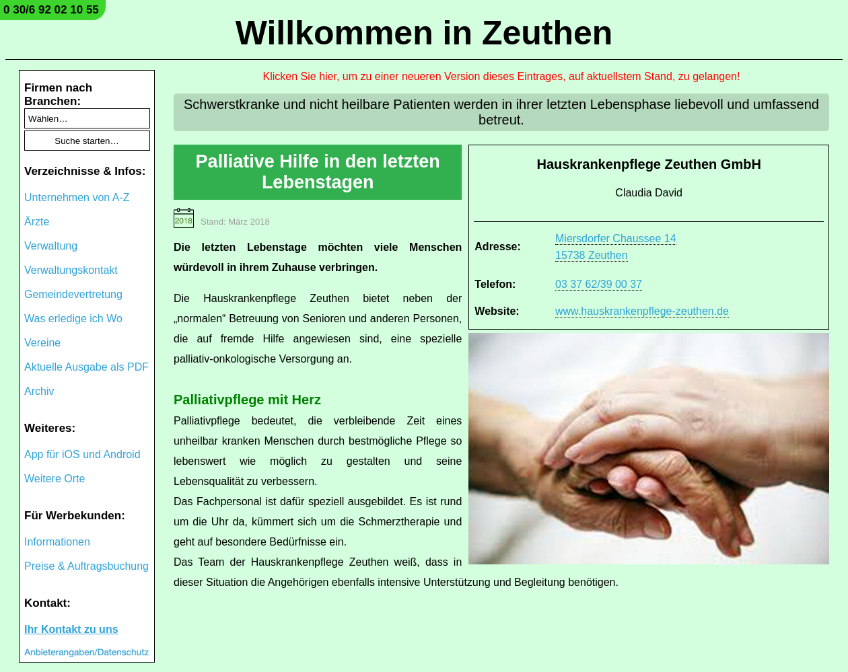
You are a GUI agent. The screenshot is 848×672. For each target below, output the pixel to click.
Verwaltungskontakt (71, 270)
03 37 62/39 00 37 (598, 284)
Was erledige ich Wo (73, 318)
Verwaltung (50, 246)
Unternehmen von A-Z (77, 197)
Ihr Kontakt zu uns (71, 629)
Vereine (42, 342)
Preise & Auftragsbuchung (86, 566)
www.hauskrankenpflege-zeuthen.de (642, 311)
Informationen (57, 542)
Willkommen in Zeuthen (424, 33)
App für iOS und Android (82, 454)
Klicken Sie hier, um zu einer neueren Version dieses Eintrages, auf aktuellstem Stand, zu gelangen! (501, 76)
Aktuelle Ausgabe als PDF (86, 367)
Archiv (39, 391)
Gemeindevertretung (73, 294)
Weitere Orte (54, 478)
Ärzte (36, 221)
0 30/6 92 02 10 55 (51, 9)
